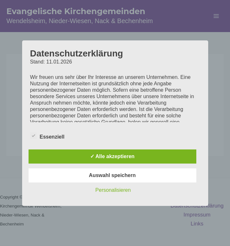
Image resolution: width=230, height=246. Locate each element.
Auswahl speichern (112, 175)
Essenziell (47, 136)
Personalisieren (113, 190)
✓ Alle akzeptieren (112, 156)
